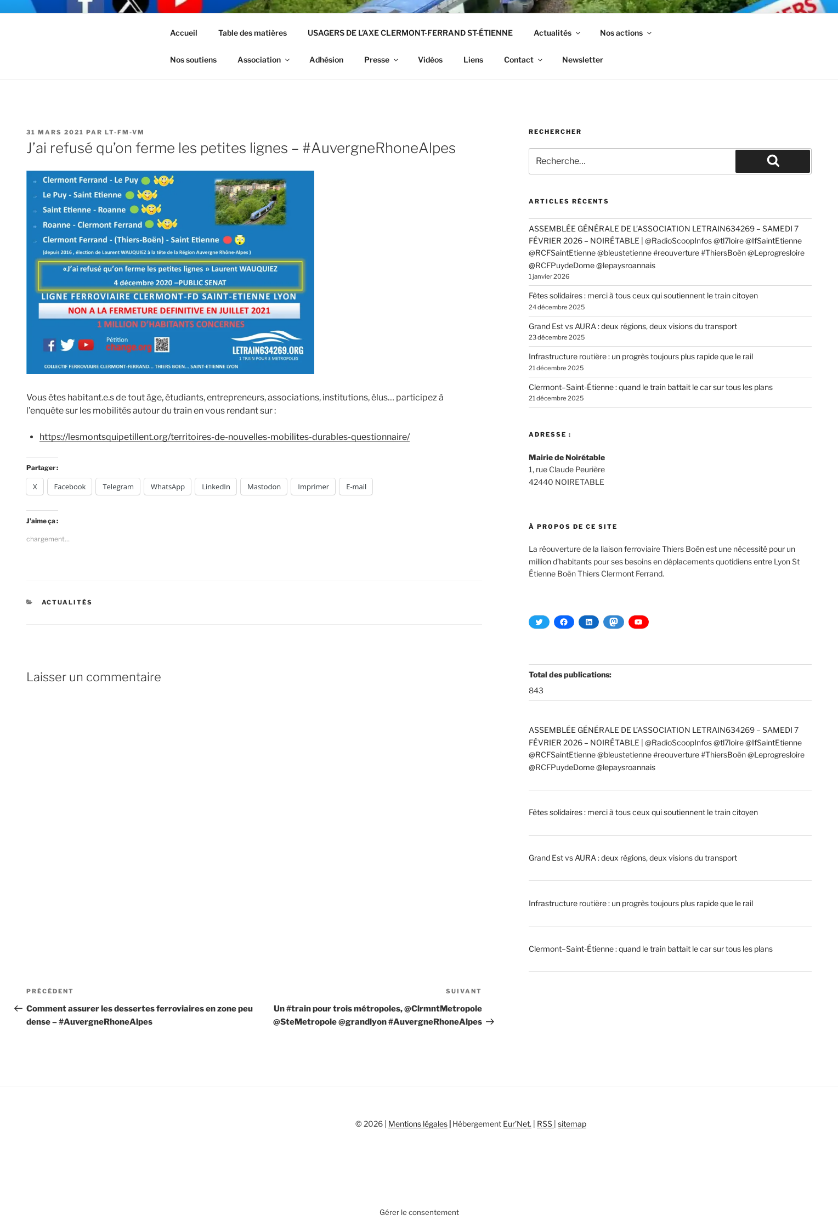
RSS (545, 1123)
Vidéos (430, 59)
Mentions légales (418, 1123)
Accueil (183, 32)
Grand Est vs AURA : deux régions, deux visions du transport (633, 326)
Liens (473, 59)
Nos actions (626, 32)
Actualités (558, 32)
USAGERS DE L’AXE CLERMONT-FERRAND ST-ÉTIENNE (410, 32)
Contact (524, 59)
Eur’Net (516, 1123)
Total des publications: (571, 674)
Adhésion (326, 59)
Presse (382, 59)
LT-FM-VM (125, 132)
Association (264, 59)
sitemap (572, 1123)
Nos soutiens (193, 59)
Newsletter (582, 59)
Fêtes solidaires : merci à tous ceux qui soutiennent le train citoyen (643, 295)
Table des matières (252, 32)
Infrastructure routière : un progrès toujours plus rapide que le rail (641, 356)
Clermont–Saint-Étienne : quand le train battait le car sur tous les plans (651, 387)
